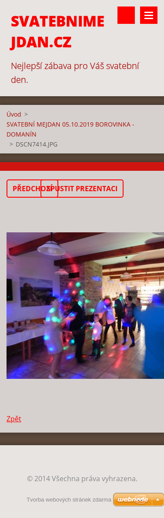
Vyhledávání (126, 15)
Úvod (14, 114)
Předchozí (32, 188)
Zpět (14, 419)
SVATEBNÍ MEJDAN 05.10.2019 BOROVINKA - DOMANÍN (70, 129)
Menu (148, 15)
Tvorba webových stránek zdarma (69, 499)
